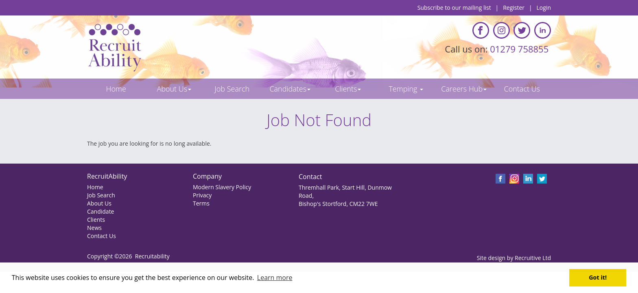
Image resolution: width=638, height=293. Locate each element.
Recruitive (528, 258)
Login (544, 7)
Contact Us (101, 236)
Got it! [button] (598, 277)
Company (207, 176)
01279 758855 (520, 49)
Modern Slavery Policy (222, 187)
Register (513, 7)
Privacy (202, 195)
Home (95, 187)
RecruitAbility (107, 176)
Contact (310, 176)
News (94, 228)
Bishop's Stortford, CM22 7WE (338, 204)
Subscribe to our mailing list (454, 7)
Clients (96, 219)
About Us (99, 203)
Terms (201, 203)
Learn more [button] (275, 277)
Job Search (101, 195)
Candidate (100, 211)
